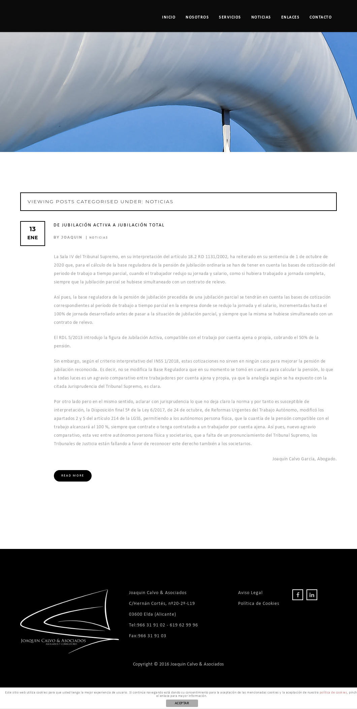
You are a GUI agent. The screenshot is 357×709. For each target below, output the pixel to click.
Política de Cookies (258, 603)
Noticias (261, 18)
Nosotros (197, 18)
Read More (72, 475)
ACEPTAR (182, 703)
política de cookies (333, 693)
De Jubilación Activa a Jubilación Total (109, 225)
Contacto (321, 18)
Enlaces (290, 18)
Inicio (168, 18)
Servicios (230, 18)
